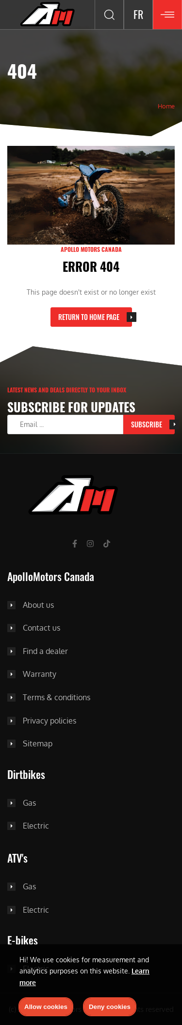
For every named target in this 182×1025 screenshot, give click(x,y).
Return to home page (88, 317)
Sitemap (37, 744)
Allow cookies (45, 1006)
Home (166, 106)
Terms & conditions (56, 697)
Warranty (39, 674)
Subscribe (146, 424)
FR (138, 14)
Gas (29, 803)
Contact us (41, 628)
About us (38, 605)
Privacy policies (49, 721)
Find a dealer (45, 651)
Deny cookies (110, 1006)
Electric (36, 826)
